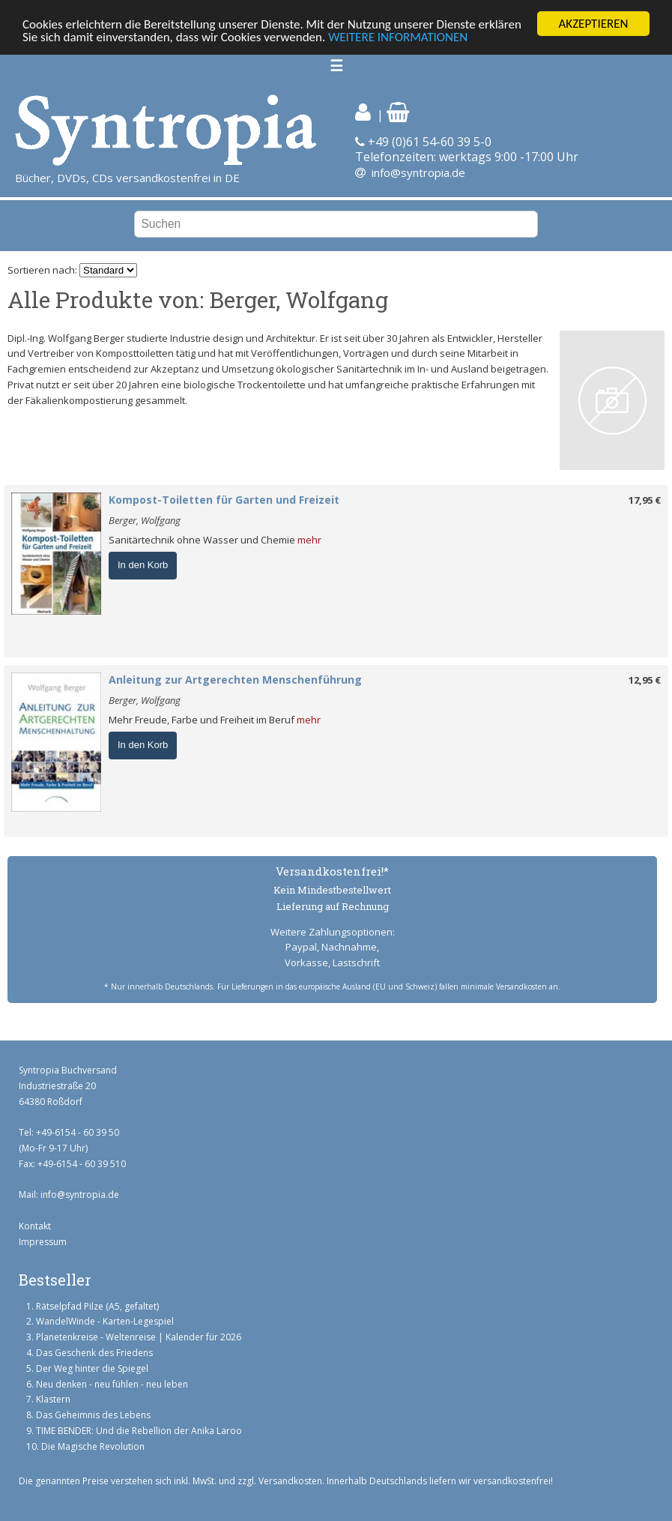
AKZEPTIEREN (593, 23)
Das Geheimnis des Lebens (93, 1415)
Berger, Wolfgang (145, 520)
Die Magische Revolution (93, 1446)
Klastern (53, 1399)
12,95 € (645, 680)
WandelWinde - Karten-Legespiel (105, 1321)
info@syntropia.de (418, 172)
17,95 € (645, 500)
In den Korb (143, 564)
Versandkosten (290, 1481)
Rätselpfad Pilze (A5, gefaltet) (97, 1306)
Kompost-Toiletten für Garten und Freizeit (224, 500)
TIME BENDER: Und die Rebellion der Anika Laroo (139, 1430)
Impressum (43, 1241)
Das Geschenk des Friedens (94, 1352)
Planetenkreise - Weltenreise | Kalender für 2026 (138, 1337)
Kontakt (35, 1226)
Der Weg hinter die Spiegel (92, 1368)
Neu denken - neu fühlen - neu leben (112, 1384)
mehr (309, 539)
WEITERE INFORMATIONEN (397, 37)
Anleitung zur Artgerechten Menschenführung (235, 679)
